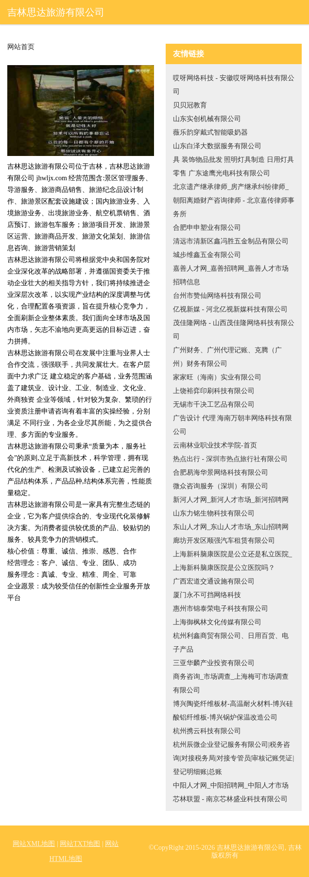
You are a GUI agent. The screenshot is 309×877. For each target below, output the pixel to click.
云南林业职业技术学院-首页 (215, 445)
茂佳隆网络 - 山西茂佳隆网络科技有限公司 (233, 329)
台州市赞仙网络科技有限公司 (217, 295)
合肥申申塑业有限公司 (207, 227)
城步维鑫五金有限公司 (207, 254)
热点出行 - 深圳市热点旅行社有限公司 (230, 459)
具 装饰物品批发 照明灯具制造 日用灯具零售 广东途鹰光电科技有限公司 (233, 166)
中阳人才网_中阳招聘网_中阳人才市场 (231, 785)
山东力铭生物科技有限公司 (214, 513)
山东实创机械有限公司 (207, 118)
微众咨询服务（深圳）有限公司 (220, 486)
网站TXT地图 (80, 843)
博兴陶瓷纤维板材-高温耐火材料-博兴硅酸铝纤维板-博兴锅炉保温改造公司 (233, 710)
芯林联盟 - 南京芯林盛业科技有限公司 (230, 799)
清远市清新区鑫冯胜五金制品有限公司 (231, 241)
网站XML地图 (34, 843)
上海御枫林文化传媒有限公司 (217, 622)
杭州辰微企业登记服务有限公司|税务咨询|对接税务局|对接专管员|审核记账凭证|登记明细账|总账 (233, 758)
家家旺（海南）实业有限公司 (217, 377)
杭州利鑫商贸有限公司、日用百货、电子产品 (231, 642)
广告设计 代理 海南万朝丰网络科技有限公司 (232, 424)
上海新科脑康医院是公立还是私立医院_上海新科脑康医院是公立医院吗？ (232, 560)
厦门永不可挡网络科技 (207, 595)
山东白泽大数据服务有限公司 (217, 146)
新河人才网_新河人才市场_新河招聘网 (231, 499)
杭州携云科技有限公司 (207, 731)
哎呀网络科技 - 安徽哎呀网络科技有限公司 (233, 84)
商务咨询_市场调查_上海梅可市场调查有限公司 (231, 683)
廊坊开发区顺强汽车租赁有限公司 (224, 540)
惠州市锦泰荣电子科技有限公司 (220, 608)
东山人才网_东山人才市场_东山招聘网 (231, 527)
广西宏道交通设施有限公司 (214, 581)
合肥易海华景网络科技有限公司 (220, 472)
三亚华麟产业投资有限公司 (214, 663)
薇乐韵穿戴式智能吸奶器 (210, 132)
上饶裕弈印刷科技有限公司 (214, 391)
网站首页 (20, 47)
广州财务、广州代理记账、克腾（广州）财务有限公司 (227, 356)
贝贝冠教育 (190, 105)
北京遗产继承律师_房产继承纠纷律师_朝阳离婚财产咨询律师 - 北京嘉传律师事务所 (233, 200)
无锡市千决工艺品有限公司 (214, 404)
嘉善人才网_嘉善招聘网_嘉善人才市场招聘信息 (231, 275)
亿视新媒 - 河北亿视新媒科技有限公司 (230, 309)
